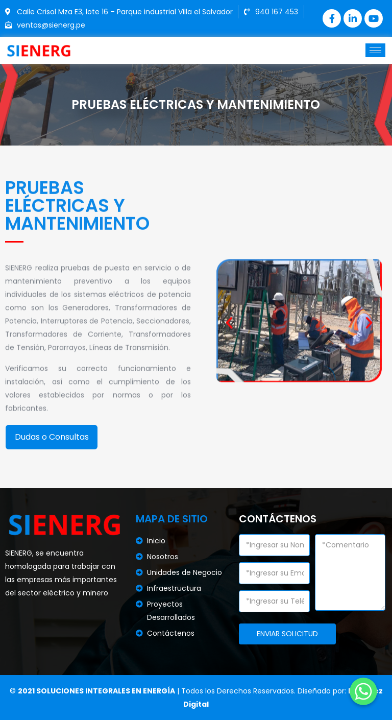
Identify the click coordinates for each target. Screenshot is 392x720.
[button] (229, 339)
